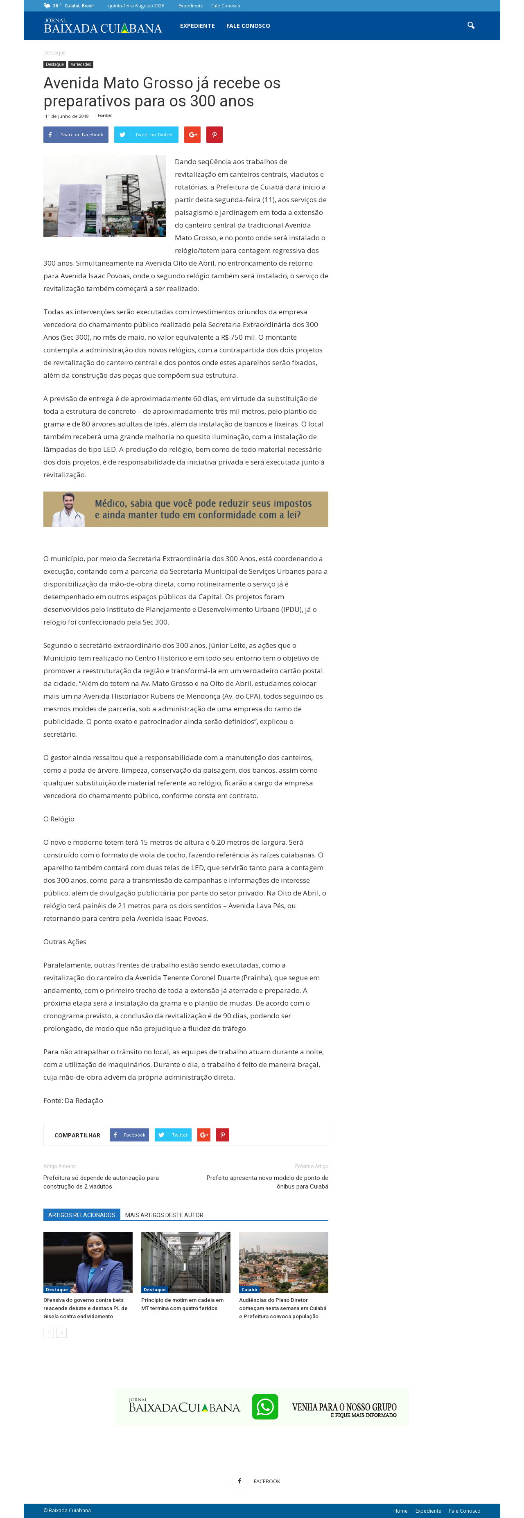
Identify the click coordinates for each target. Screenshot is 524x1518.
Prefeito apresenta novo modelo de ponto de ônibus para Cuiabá (267, 1182)
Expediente (190, 5)
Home (400, 1510)
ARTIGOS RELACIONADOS (81, 1215)
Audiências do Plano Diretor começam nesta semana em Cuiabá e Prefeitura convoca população (282, 1308)
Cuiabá (249, 1289)
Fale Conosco (225, 5)
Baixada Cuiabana (70, 1510)
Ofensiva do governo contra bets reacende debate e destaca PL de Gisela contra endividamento (85, 1308)
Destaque (55, 64)
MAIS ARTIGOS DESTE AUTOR (164, 1215)
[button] (471, 26)
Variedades (81, 64)
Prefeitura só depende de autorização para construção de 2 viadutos (101, 1182)
